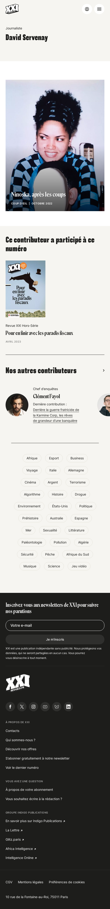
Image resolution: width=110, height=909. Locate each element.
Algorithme (32, 494)
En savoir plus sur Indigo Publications (34, 821)
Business (77, 458)
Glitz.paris (13, 839)
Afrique (32, 458)
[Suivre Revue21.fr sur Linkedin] (68, 706)
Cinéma (30, 482)
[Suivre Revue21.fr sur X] (22, 706)
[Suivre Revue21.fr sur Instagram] (33, 706)
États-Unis (60, 506)
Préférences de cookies (67, 882)
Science (54, 566)
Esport (54, 458)
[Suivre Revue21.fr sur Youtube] (45, 706)
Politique (85, 506)
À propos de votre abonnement (29, 789)
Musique (29, 566)
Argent (53, 482)
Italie (53, 470)
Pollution (60, 542)
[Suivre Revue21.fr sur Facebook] (10, 706)
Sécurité (27, 554)
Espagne (81, 518)
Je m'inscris (55, 639)
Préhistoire (30, 518)
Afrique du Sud (77, 554)
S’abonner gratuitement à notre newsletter (38, 758)
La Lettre (12, 830)
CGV (9, 882)
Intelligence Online (19, 858)
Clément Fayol (46, 397)
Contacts (12, 731)
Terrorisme (78, 482)
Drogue (80, 494)
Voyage (32, 470)
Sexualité (50, 530)
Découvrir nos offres (21, 749)
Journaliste (14, 28)
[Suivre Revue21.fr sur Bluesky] (56, 706)
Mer (28, 530)
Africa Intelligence (19, 849)
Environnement (29, 506)
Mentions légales (30, 882)
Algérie (83, 542)
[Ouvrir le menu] (99, 9)
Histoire (57, 494)
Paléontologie (32, 542)
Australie (56, 518)
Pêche (50, 554)
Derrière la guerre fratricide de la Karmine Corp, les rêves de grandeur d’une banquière (56, 415)
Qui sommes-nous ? (20, 740)
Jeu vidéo (79, 566)
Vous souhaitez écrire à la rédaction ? (34, 799)
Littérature (76, 530)
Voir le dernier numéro (22, 767)
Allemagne (76, 470)
